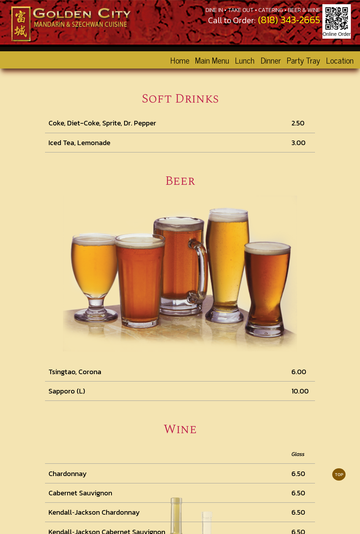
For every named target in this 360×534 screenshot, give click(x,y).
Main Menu (212, 60)
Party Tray (303, 60)
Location (340, 60)
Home (179, 60)
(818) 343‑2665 (289, 19)
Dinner (271, 60)
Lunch (245, 60)
